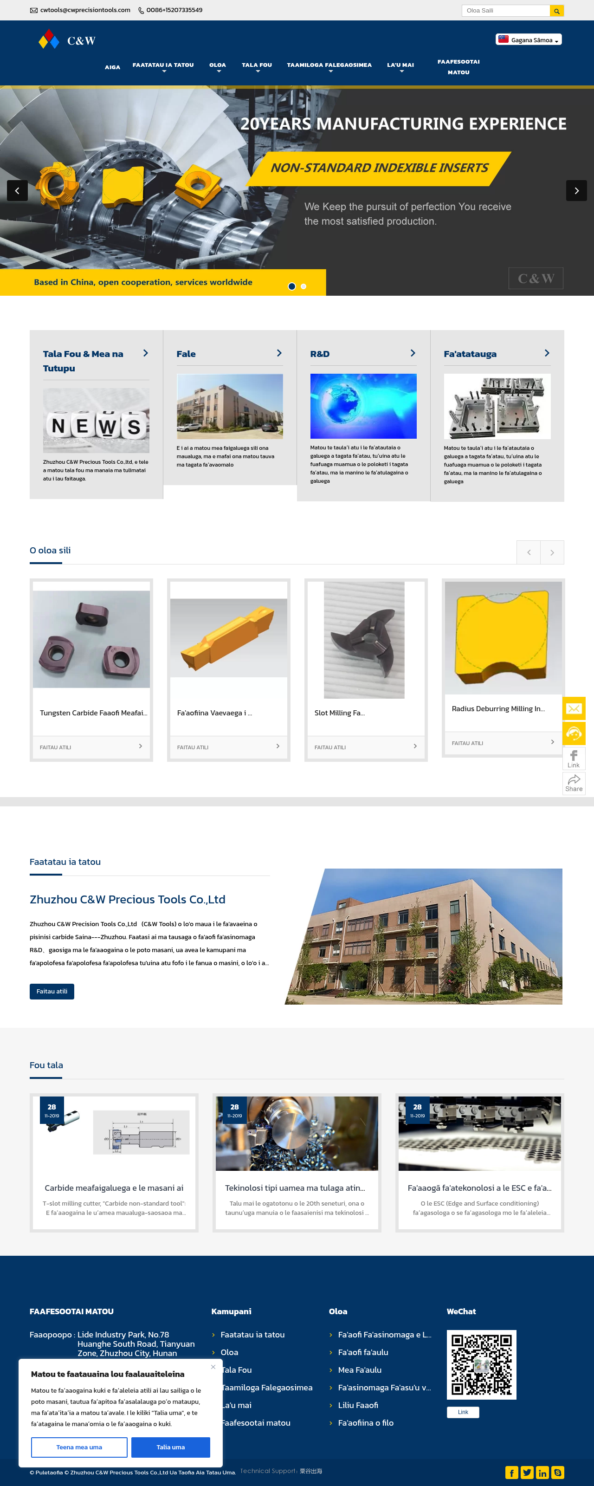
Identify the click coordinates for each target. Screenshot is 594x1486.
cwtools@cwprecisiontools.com (85, 10)
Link (463, 1412)
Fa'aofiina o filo (366, 1422)
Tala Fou (257, 67)
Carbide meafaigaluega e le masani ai (114, 1187)
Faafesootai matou (459, 67)
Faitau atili (91, 747)
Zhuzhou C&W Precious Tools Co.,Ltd (128, 899)
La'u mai (400, 67)
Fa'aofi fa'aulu (363, 1352)
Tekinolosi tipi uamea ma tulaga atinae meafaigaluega (325, 1187)
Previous (17, 190)
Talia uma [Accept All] (170, 1447)
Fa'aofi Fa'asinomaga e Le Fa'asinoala (406, 1334)
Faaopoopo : (52, 1335)
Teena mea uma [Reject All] (80, 1447)
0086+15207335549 (175, 10)
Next (576, 190)
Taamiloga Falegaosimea (329, 67)
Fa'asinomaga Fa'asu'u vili (385, 1387)
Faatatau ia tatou (163, 67)
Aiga (113, 67)
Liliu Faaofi (358, 1405)
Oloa (217, 67)
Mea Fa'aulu (359, 1369)
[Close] (213, 1366)
